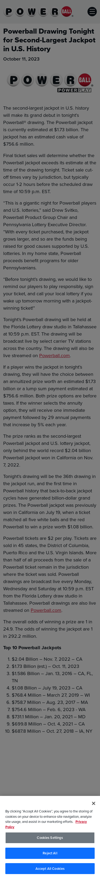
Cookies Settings (50, 838)
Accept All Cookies (50, 869)
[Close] (93, 804)
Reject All (50, 854)
